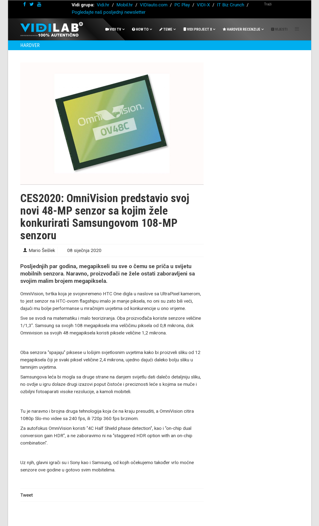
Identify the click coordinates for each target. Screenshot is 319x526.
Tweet (26, 495)
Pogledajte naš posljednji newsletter (109, 12)
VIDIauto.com (153, 5)
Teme (165, 29)
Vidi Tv (113, 29)
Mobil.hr (124, 5)
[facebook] (24, 4)
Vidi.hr (104, 5)
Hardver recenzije (241, 29)
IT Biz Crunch (230, 5)
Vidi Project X (197, 29)
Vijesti (279, 29)
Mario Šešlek (42, 250)
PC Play (182, 5)
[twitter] (31, 4)
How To (140, 29)
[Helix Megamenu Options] (297, 29)
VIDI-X (204, 5)
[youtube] (39, 4)
